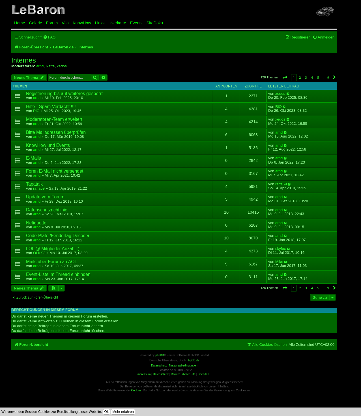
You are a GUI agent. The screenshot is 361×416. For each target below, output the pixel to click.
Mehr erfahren (123, 412)
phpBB (159, 355)
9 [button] (328, 77)
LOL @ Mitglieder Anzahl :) (52, 248)
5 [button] (318, 77)
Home (19, 23)
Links (100, 23)
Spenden (203, 374)
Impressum (144, 374)
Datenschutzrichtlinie (46, 209)
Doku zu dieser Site (183, 374)
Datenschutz (161, 374)
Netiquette (36, 222)
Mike (279, 262)
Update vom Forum (45, 196)
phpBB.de (193, 360)
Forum (52, 23)
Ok (106, 412)
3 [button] (306, 77)
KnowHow (82, 23)
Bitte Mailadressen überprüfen (56, 132)
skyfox (280, 249)
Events (136, 23)
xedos (62, 66)
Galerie (35, 23)
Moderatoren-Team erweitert (54, 119)
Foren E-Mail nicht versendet (54, 171)
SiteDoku (155, 23)
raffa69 (39, 188)
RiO (36, 111)
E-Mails (33, 158)
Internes (23, 60)
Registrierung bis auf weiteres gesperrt (64, 93)
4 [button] (312, 77)
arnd (40, 66)
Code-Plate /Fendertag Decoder (57, 235)
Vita (65, 23)
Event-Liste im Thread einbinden (58, 274)
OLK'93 (39, 253)
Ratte (50, 66)
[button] (284, 77)
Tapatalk (34, 184)
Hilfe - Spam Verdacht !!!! (51, 106)
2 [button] (300, 77)
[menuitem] (49, 37)
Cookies (136, 390)
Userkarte (117, 23)
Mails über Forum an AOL (51, 261)
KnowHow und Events (48, 145)
